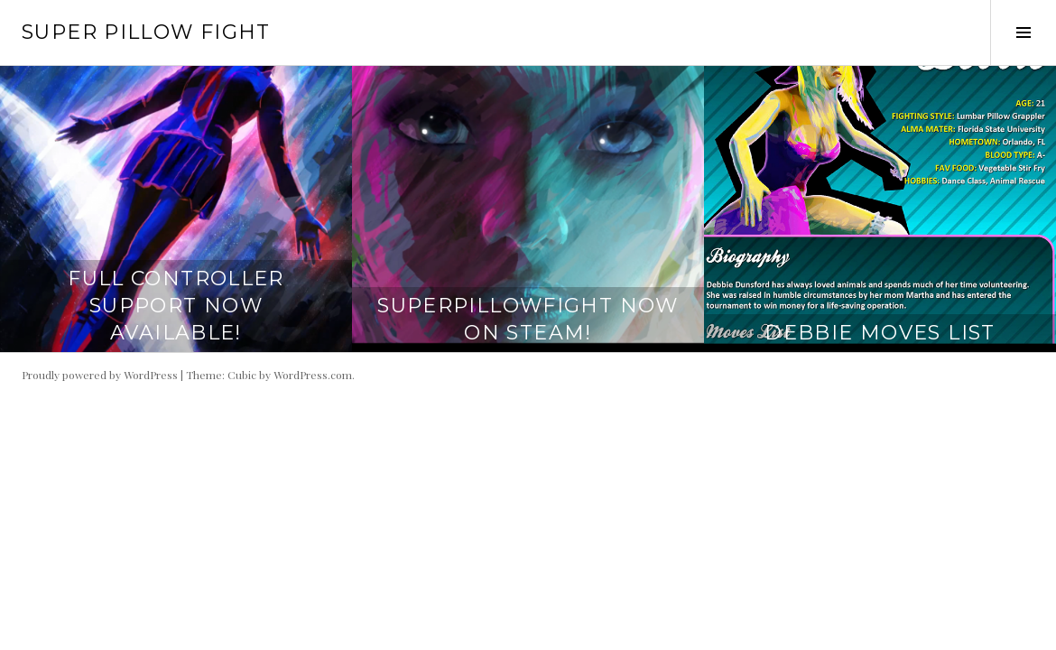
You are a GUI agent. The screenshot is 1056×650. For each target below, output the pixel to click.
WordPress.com (312, 374)
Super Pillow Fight (146, 32)
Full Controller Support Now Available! (176, 305)
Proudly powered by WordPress (100, 374)
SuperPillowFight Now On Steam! (528, 319)
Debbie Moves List (879, 332)
